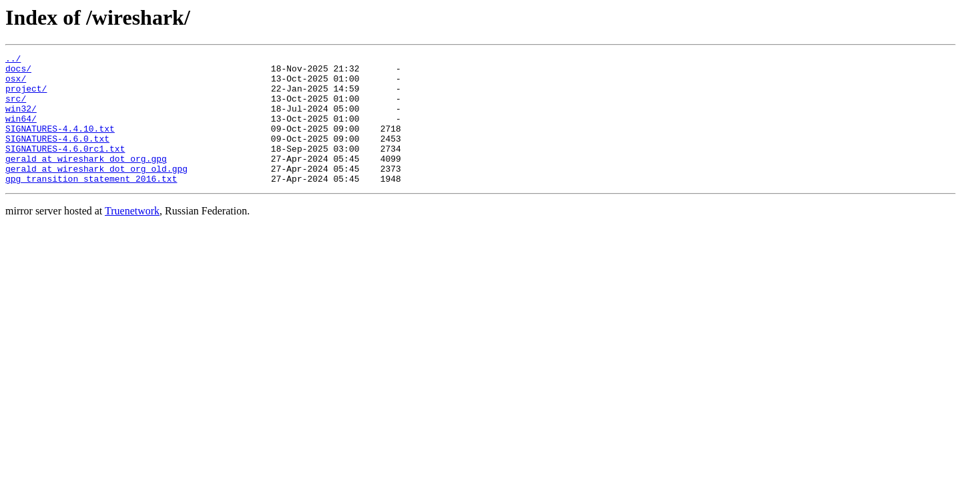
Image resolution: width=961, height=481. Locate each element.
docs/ (18, 72)
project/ (26, 96)
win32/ (21, 120)
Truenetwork (132, 237)
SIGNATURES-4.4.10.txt (60, 144)
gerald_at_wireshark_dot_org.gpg (86, 180)
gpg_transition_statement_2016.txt (91, 204)
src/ (15, 108)
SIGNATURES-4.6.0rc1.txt (65, 168)
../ (13, 60)
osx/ (15, 84)
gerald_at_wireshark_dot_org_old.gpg (96, 192)
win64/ (21, 132)
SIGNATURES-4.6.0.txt (57, 156)
